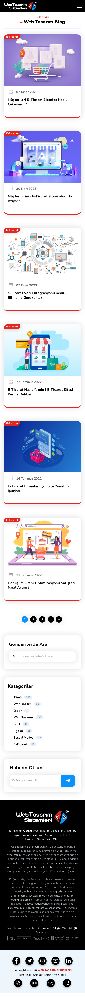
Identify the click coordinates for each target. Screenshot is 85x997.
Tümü (23, 701)
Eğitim (23, 734)
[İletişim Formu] (51, 986)
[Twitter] (29, 964)
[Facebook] (16, 964)
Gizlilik (62, 978)
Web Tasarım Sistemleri (55, 973)
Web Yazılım (27, 707)
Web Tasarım (28, 721)
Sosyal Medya (28, 741)
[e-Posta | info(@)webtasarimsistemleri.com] (34, 986)
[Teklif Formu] (67, 986)
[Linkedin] (69, 964)
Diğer (21, 714)
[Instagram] (42, 964)
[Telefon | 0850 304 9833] (18, 986)
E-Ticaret (25, 748)
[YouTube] (55, 964)
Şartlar (48, 978)
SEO (21, 727)
